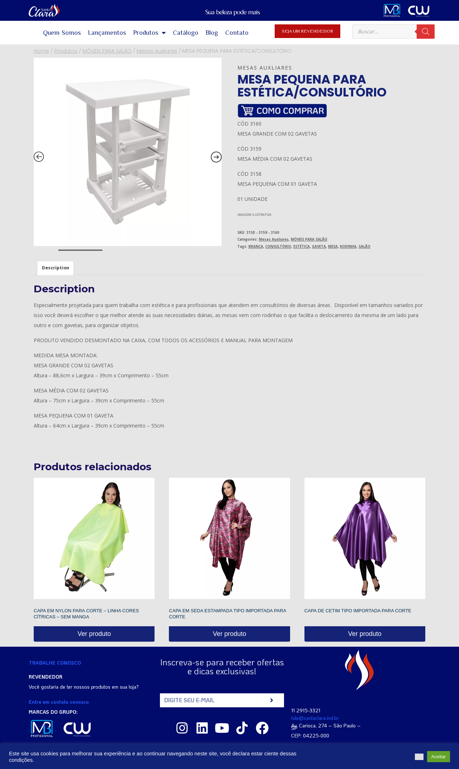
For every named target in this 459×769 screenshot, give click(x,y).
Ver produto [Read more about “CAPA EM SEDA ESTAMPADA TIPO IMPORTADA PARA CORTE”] (229, 633)
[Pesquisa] (426, 31)
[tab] (55, 268)
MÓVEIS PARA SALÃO (309, 239)
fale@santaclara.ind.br (315, 717)
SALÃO (364, 246)
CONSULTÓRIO (278, 246)
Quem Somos (62, 32)
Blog (211, 32)
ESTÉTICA (301, 246)
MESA (333, 246)
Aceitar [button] (438, 756)
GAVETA (319, 246)
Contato (237, 32)
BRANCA (256, 246)
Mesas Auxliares (264, 67)
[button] (419, 757)
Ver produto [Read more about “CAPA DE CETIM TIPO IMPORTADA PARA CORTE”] (365, 633)
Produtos (149, 32)
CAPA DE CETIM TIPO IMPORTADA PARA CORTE (357, 610)
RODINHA (348, 246)
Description (55, 268)
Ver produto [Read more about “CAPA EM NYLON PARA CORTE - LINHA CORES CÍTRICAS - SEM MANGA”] (94, 633)
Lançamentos (107, 32)
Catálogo (185, 32)
